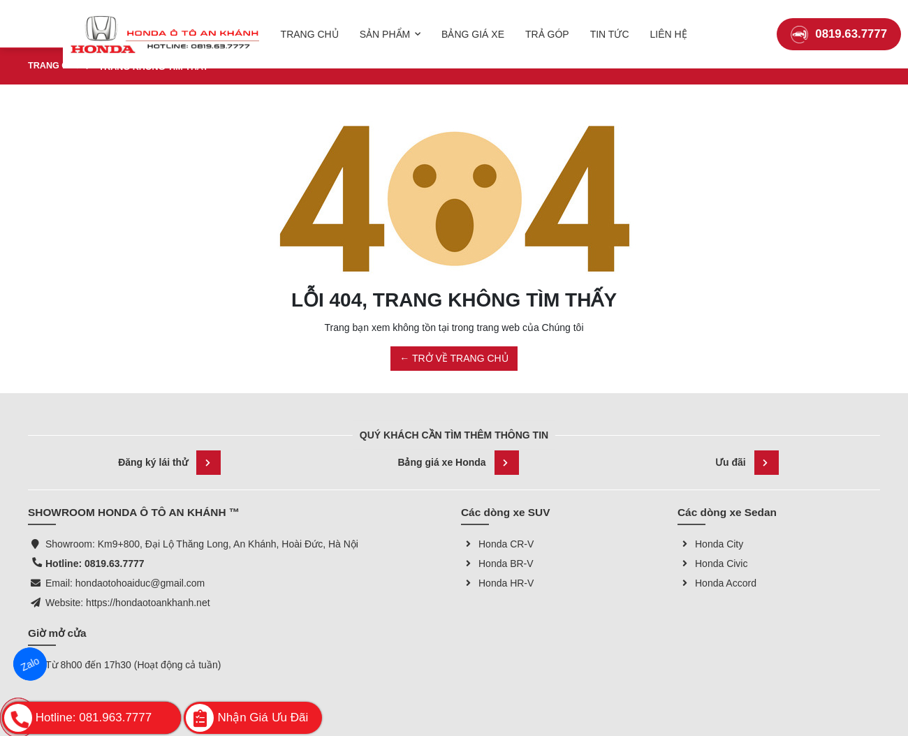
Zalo (30, 664)
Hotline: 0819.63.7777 (95, 563)
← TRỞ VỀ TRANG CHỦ (454, 358)
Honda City (710, 544)
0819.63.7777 (839, 24)
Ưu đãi (747, 462)
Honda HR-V (497, 583)
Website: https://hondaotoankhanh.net (127, 602)
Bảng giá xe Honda (457, 462)
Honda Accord (717, 583)
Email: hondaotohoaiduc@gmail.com (125, 583)
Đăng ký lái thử (169, 462)
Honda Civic (712, 563)
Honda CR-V (497, 544)
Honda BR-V (497, 563)
